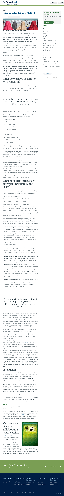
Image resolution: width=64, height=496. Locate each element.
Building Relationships (48, 50)
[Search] (45, 77)
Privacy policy (17, 493)
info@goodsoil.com (30, 482)
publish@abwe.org (6, 481)
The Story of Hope (21, 414)
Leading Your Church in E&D (49, 40)
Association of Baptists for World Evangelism (27, 492)
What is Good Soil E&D (48, 42)
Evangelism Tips (46, 49)
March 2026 (47, 73)
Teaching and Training (48, 47)
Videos (44, 38)
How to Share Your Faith (48, 45)
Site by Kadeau (22, 493)
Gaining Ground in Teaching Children (51, 61)
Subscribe (48, 22)
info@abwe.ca (17, 481)
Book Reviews (46, 31)
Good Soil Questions (47, 36)
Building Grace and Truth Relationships (51, 66)
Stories (44, 33)
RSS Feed (45, 25)
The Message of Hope (8, 435)
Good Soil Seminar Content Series (50, 43)
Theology (45, 35)
